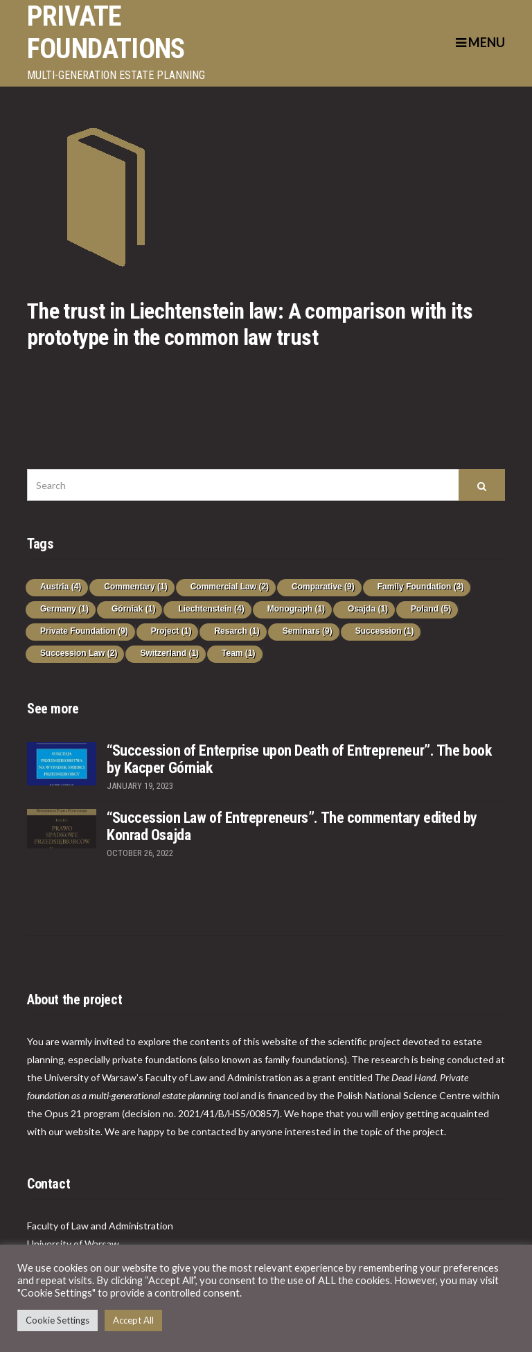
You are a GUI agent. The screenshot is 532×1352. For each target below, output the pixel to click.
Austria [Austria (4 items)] (60, 587)
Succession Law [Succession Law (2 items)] (78, 653)
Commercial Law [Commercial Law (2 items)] (229, 587)
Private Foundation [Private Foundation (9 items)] (84, 631)
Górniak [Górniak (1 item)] (133, 609)
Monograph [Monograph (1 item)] (296, 609)
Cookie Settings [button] (57, 1320)
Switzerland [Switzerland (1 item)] (169, 653)
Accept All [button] (133, 1320)
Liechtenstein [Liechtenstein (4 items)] (211, 609)
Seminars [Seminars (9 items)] (307, 631)
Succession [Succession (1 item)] (384, 631)
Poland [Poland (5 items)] (431, 609)
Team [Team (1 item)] (238, 653)
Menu (480, 42)
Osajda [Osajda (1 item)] (368, 609)
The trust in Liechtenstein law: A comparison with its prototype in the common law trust (249, 324)
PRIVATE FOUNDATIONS (105, 32)
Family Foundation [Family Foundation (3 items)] (421, 587)
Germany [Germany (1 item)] (64, 609)
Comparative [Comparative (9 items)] (323, 587)
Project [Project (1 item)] (171, 631)
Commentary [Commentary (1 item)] (135, 587)
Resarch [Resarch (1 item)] (236, 631)
